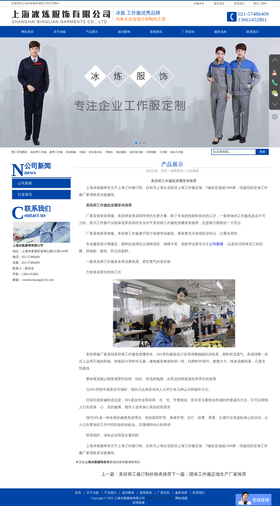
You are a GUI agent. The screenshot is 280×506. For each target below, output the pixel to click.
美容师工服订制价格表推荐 (145, 474)
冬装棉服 (71, 152)
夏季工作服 (56, 152)
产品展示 (92, 31)
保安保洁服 (136, 152)
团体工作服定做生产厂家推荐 (217, 474)
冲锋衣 (109, 152)
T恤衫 (82, 152)
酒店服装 (121, 152)
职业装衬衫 (95, 152)
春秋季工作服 (38, 152)
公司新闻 (193, 171)
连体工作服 (176, 152)
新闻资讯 (156, 31)
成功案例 (124, 31)
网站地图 (181, 498)
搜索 (262, 151)
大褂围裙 (151, 152)
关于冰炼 (59, 31)
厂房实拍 (188, 31)
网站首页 (27, 31)
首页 (164, 171)
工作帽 (163, 152)
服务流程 (220, 31)
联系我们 (252, 31)
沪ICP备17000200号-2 (159, 498)
